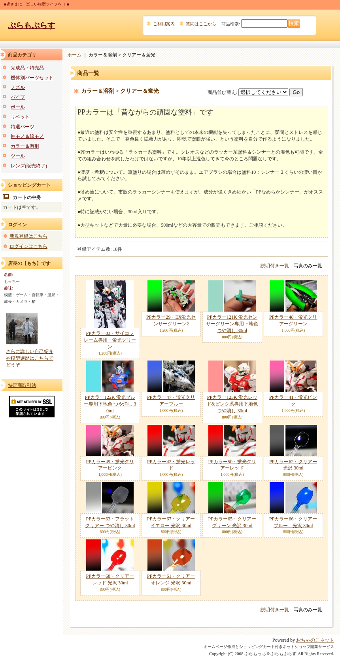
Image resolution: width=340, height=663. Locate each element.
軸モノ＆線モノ (27, 136)
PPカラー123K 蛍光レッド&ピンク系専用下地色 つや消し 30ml (232, 403)
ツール (18, 156)
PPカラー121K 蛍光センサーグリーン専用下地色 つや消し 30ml (232, 323)
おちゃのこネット (315, 640)
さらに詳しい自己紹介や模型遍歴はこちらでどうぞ (29, 358)
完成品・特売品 (27, 68)
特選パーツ (22, 127)
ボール (18, 107)
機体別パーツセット (32, 78)
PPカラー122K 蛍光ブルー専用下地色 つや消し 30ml (110, 403)
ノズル (18, 87)
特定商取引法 (22, 385)
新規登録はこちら (28, 236)
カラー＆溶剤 (25, 146)
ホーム (74, 55)
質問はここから (201, 23)
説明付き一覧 (275, 266)
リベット (20, 117)
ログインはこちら (28, 246)
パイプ (18, 97)
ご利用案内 (164, 23)
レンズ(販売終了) (29, 166)
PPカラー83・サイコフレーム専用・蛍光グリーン (110, 340)
